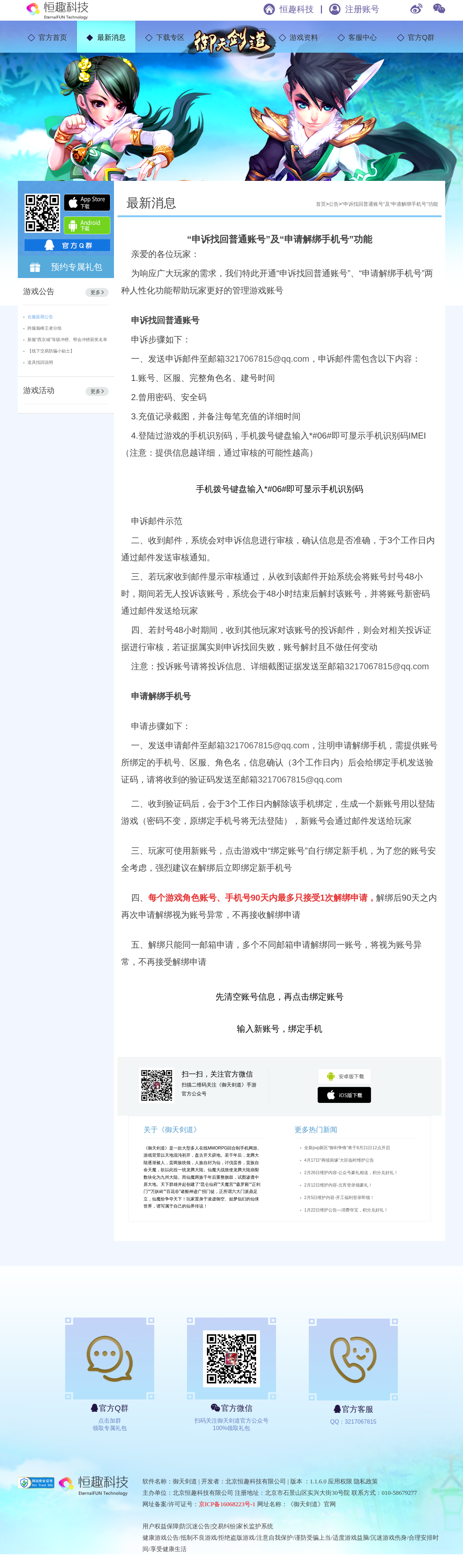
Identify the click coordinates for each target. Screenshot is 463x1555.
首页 (321, 204)
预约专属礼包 (76, 267)
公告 (334, 204)
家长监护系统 (255, 1526)
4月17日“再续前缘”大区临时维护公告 (339, 1160)
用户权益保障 (160, 1526)
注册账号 (362, 9)
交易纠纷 (224, 1526)
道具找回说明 (40, 362)
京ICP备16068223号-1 (227, 1504)
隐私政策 (366, 1481)
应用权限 (340, 1481)
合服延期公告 (40, 316)
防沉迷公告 (195, 1526)
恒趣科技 (297, 9)
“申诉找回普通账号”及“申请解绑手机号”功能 (390, 204)
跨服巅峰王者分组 (44, 328)
